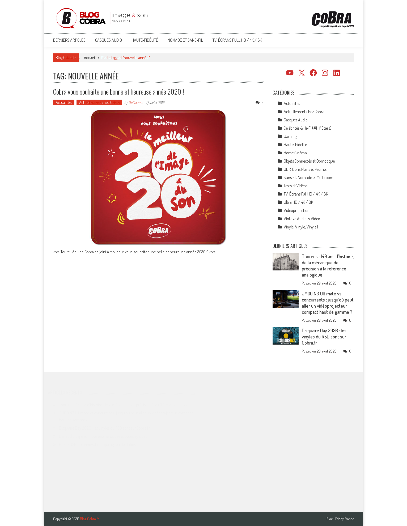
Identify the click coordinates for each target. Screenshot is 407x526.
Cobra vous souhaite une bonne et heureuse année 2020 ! (118, 91)
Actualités (64, 102)
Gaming (290, 136)
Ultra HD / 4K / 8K (298, 202)
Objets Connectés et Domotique (309, 161)
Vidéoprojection (297, 210)
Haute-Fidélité (145, 40)
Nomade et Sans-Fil (185, 40)
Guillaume (136, 102)
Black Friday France (340, 519)
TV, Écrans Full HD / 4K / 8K (237, 40)
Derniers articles (69, 40)
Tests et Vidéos (295, 185)
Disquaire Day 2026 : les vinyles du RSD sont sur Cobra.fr (324, 337)
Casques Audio (108, 40)
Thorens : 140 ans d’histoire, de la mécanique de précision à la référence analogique (328, 265)
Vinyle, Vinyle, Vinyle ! (301, 227)
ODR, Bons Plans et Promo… (306, 169)
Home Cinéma (295, 152)
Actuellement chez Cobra (99, 102)
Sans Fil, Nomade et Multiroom (308, 177)
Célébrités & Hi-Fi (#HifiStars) (307, 128)
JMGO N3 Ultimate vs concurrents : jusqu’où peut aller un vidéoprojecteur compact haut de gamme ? (328, 303)
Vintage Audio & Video (302, 218)
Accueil (90, 57)
